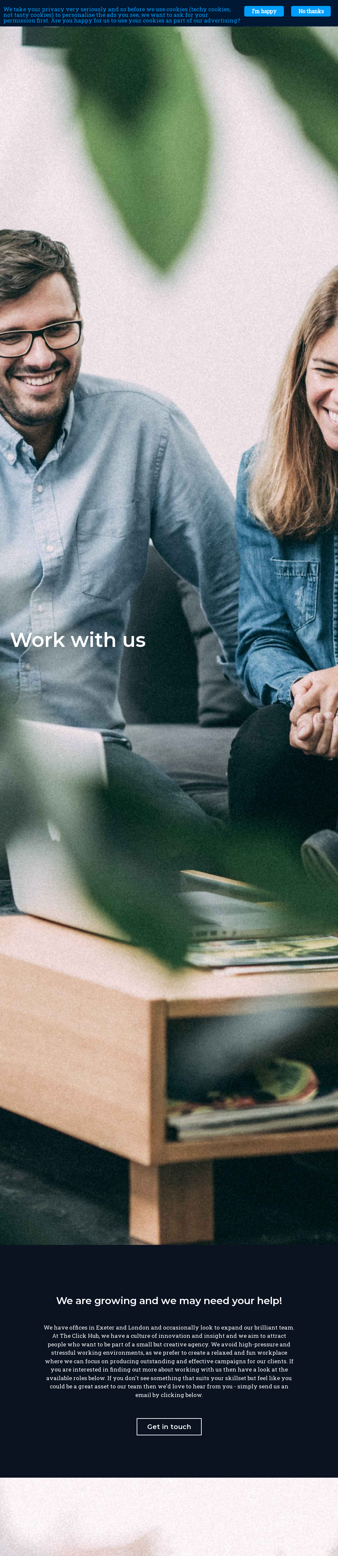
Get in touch (169, 1427)
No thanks (310, 11)
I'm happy (264, 11)
